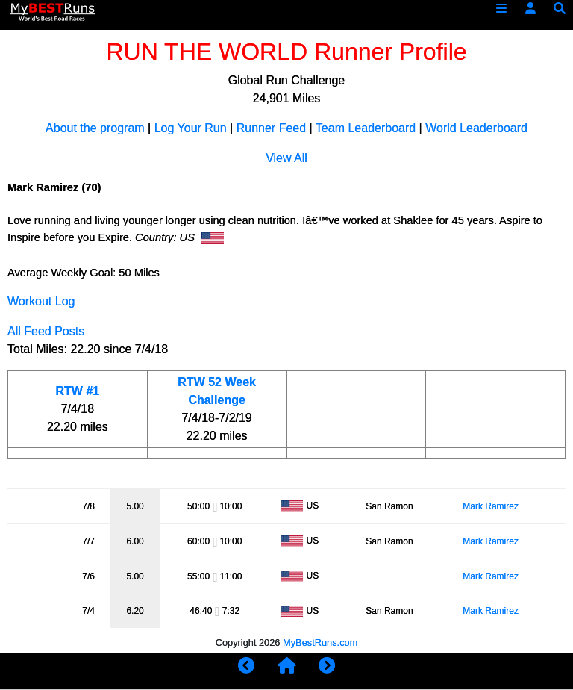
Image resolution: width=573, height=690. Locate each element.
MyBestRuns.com (320, 642)
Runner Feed (271, 128)
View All (286, 158)
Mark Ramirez (491, 506)
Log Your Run (190, 128)
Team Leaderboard (366, 128)
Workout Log (41, 301)
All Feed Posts (45, 331)
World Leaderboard (476, 128)
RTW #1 (78, 391)
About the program (95, 128)
